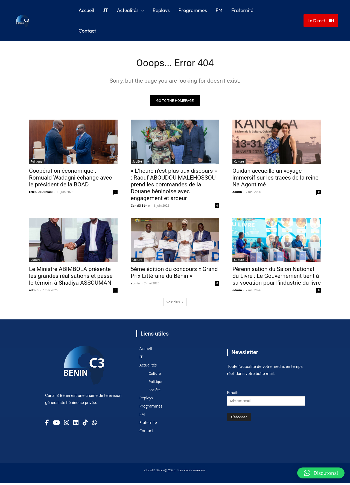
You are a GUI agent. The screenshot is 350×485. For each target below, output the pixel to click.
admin (237, 194)
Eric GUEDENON (40, 194)
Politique (36, 163)
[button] (321, 472)
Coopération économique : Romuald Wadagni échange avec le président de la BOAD (70, 179)
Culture (239, 163)
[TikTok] (85, 424)
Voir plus (175, 304)
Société (137, 163)
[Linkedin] (75, 424)
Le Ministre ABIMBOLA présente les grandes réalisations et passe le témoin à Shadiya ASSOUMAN (71, 278)
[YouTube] (56, 424)
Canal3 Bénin (140, 207)
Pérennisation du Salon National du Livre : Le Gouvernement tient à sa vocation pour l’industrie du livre (276, 278)
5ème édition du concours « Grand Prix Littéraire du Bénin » (174, 274)
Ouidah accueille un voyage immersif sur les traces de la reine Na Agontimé (275, 179)
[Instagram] (66, 424)
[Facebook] (47, 424)
